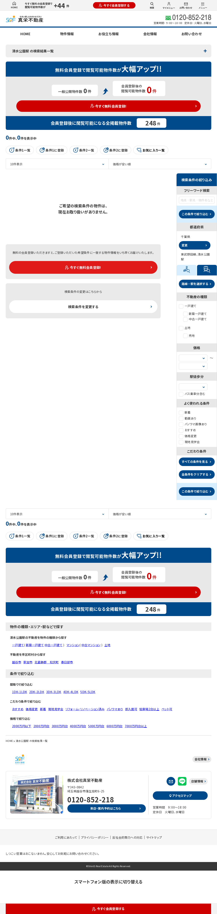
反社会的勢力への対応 (127, 837)
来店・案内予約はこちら (105, 808)
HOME (14, 5)
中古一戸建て (195, 319)
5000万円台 (96, 726)
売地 (189, 335)
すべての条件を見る (195, 461)
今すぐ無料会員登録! (109, 106)
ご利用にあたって (66, 837)
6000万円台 (115, 726)
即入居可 (131, 709)
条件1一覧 (19, 150)
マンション (73, 645)
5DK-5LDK (87, 692)
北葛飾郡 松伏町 (47, 662)
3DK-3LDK (53, 692)
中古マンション (90, 645)
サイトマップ (154, 837)
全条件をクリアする (195, 474)
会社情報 (150, 33)
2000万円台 (41, 726)
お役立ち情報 (108, 33)
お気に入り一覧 (151, 150)
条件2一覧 (83, 150)
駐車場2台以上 (149, 709)
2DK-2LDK (36, 692)
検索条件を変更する (83, 306)
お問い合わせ (185, 6)
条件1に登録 (52, 150)
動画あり (187, 418)
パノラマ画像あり (193, 424)
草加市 (27, 662)
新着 (185, 412)
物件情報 (67, 33)
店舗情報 (197, 781)
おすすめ (187, 430)
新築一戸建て (195, 314)
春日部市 (67, 662)
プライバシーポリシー (95, 837)
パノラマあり (115, 709)
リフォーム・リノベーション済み (85, 709)
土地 (185, 328)
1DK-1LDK (19, 692)
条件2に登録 (115, 150)
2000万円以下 (21, 726)
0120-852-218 (90, 799)
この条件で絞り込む (195, 214)
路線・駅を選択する (195, 284)
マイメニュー (168, 5)
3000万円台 (60, 726)
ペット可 (166, 709)
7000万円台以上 (136, 726)
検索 (151, 5)
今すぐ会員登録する (114, 5)
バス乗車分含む (192, 394)
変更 (185, 245)
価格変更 (188, 436)
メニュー (202, 6)
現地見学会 (189, 442)
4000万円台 (78, 726)
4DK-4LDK (70, 692)
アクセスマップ (180, 795)
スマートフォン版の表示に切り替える (108, 882)
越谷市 (16, 662)
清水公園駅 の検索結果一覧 (33, 50)
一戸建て (187, 306)
